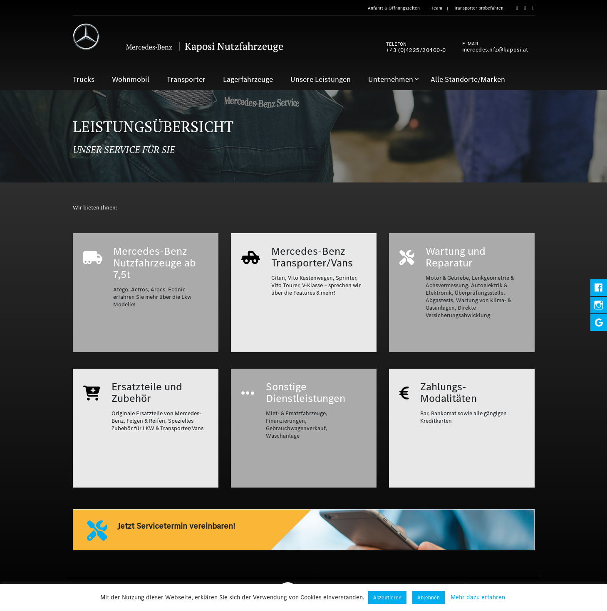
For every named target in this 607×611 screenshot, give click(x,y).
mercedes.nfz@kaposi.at (495, 50)
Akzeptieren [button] (387, 597)
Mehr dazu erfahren (478, 597)
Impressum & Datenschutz (401, 586)
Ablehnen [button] (428, 597)
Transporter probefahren (478, 8)
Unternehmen (390, 79)
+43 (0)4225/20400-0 (416, 50)
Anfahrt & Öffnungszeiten (394, 8)
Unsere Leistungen (320, 79)
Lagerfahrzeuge (248, 79)
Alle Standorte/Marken (468, 79)
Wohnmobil (130, 79)
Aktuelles (519, 586)
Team (436, 8)
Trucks (83, 79)
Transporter (186, 79)
